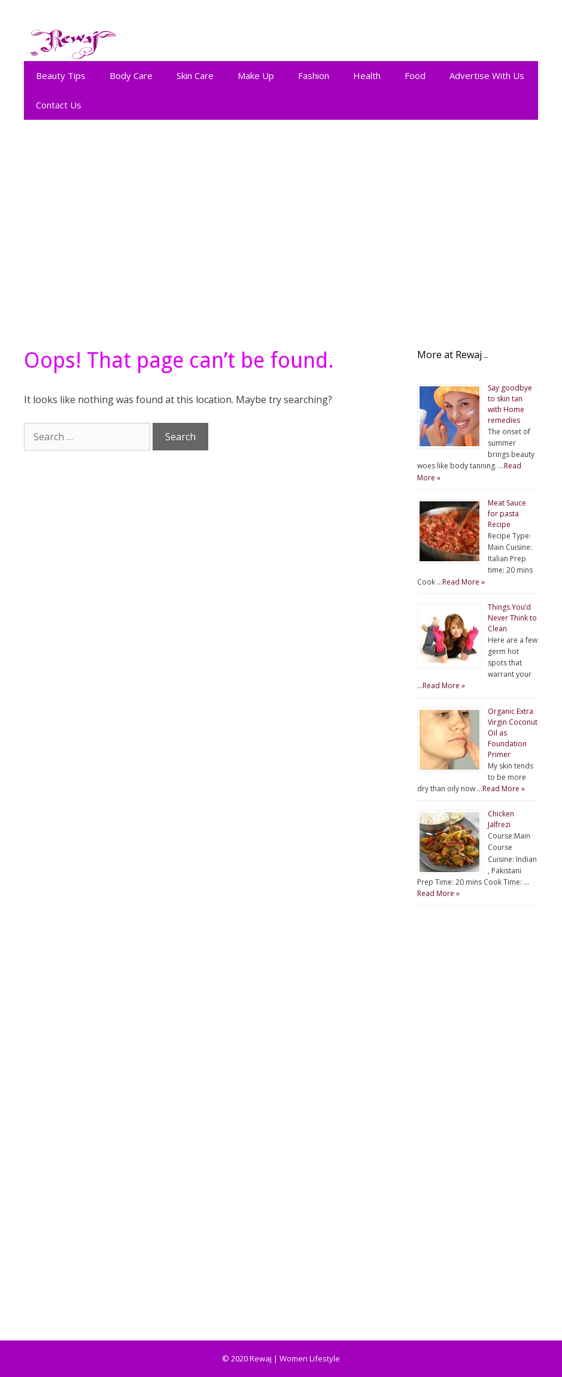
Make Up (256, 75)
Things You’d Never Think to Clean (512, 618)
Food (415, 75)
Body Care (131, 75)
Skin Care (195, 75)
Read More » (463, 582)
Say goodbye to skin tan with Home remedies (510, 404)
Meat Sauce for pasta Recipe (507, 513)
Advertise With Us (486, 75)
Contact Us (58, 105)
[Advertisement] (281, 227)
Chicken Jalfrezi (501, 819)
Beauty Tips (61, 75)
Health (367, 75)
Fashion (313, 75)
